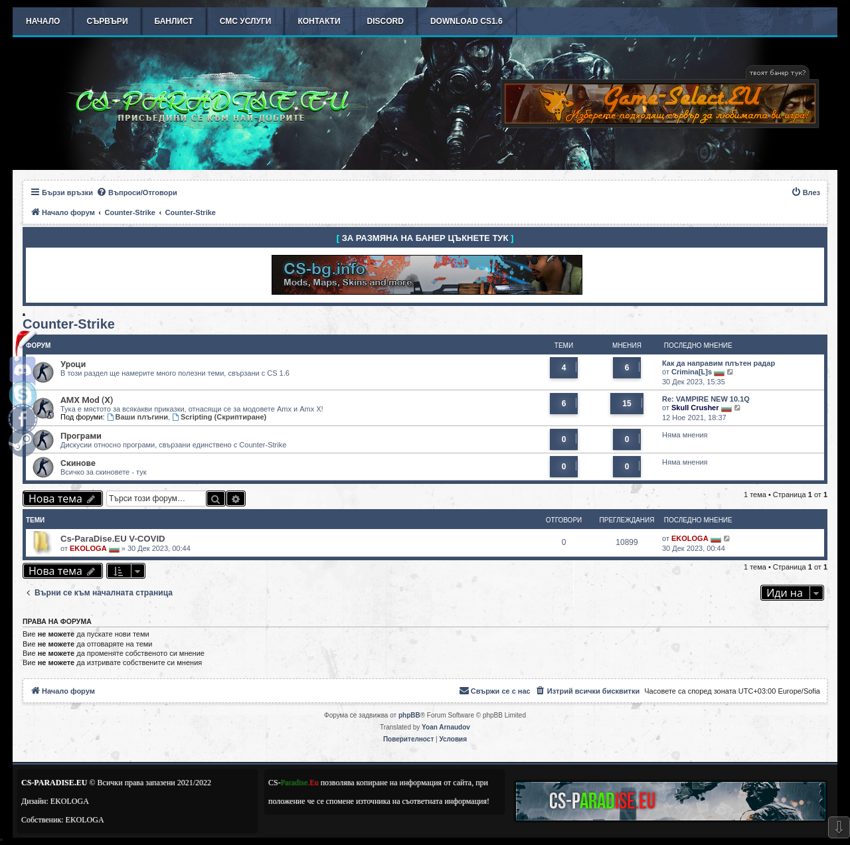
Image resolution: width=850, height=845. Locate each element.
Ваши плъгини (137, 417)
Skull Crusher (695, 408)
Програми (81, 436)
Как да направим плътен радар (718, 363)
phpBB (409, 715)
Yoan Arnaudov (446, 727)
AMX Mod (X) (86, 400)
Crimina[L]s (691, 372)
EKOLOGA (88, 548)
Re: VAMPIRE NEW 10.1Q (706, 399)
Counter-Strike (69, 324)
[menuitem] (136, 192)
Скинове (78, 463)
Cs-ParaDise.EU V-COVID (112, 539)
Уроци (73, 364)
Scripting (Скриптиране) (219, 417)
